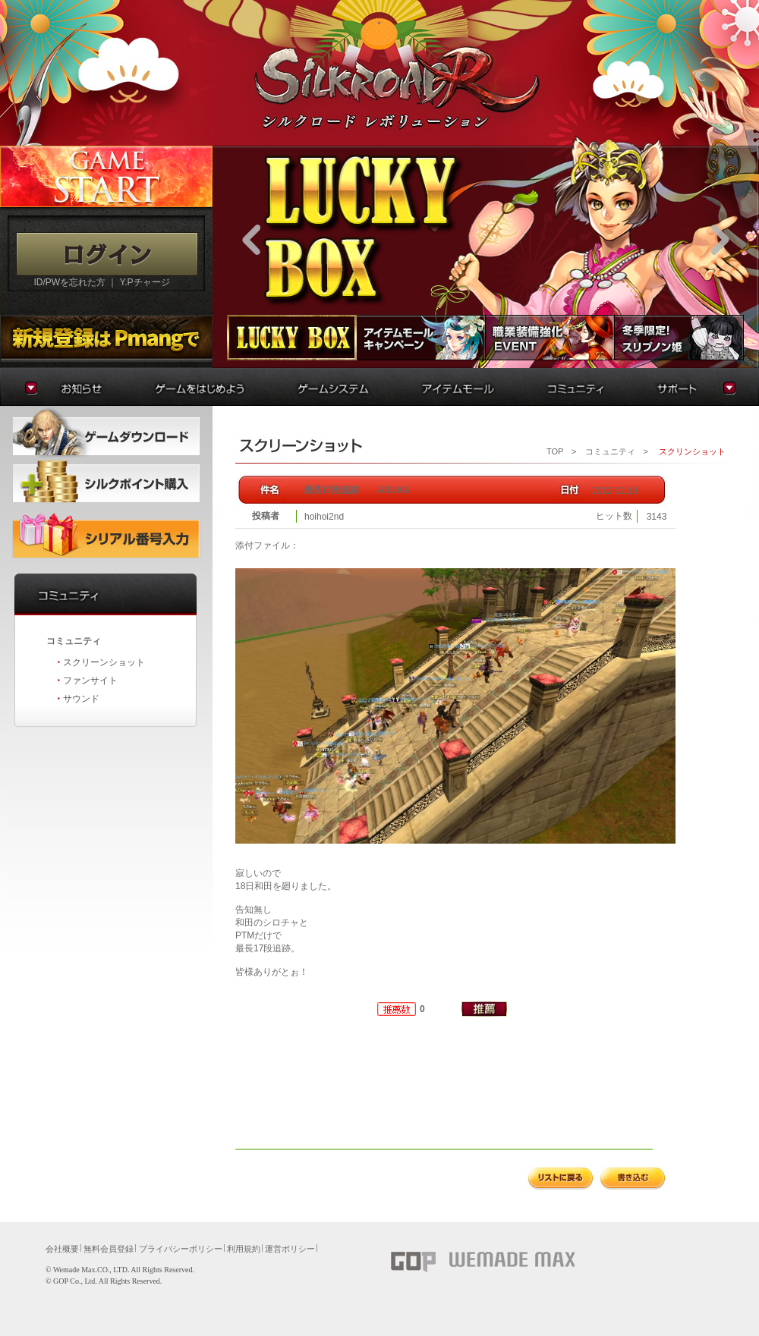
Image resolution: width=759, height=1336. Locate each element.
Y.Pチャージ (145, 282)
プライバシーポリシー (180, 1248)
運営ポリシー (290, 1248)
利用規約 (243, 1248)
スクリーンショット (104, 662)
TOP (554, 451)
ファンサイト (90, 680)
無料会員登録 (108, 1248)
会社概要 (62, 1248)
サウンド (81, 698)
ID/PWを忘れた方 (69, 282)
